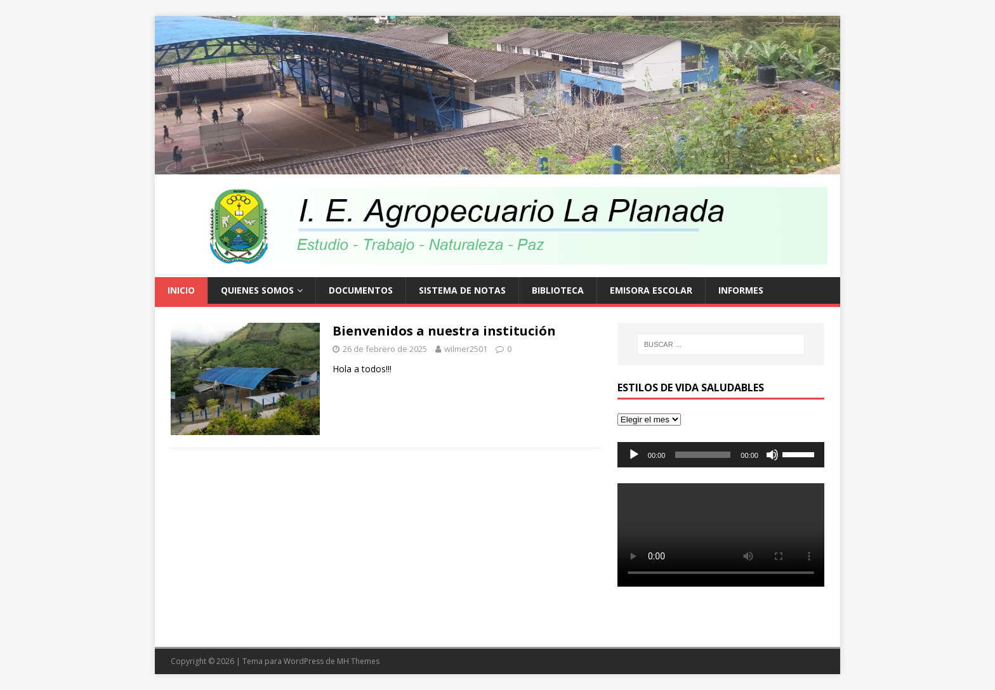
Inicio (181, 290)
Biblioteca (558, 290)
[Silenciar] (772, 454)
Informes (740, 290)
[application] (720, 454)
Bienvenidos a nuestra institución (444, 330)
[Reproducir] (634, 454)
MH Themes (358, 661)
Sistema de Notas (462, 290)
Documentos (361, 290)
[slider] (702, 455)
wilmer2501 (465, 349)
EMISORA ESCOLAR (651, 290)
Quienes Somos (257, 290)
